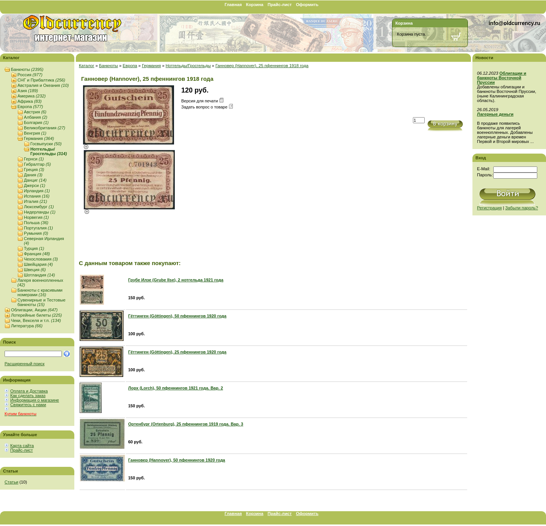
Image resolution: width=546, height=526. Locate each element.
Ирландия (37, 190)
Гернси (34, 159)
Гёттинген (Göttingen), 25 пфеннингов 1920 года (177, 352)
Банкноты (27, 69)
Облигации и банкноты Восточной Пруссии (501, 78)
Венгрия (35, 133)
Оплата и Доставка (29, 391)
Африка (29, 101)
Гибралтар (37, 164)
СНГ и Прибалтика (41, 80)
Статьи (11, 482)
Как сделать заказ (28, 395)
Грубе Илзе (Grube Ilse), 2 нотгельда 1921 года (175, 280)
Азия (27, 90)
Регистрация (489, 208)
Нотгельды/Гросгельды (48, 151)
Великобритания (44, 128)
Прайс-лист (280, 4)
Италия (35, 201)
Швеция (35, 269)
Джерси (34, 185)
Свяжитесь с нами (28, 404)
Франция (37, 253)
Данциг (35, 180)
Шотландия (39, 275)
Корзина (255, 4)
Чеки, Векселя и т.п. (36, 320)
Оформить (307, 4)
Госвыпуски (45, 143)
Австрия (35, 112)
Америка (31, 96)
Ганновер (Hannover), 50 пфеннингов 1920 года (176, 460)
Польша (36, 222)
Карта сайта (22, 445)
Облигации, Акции (34, 310)
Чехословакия (41, 259)
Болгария (36, 122)
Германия (39, 138)
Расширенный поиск (24, 363)
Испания (36, 196)
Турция (34, 248)
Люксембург (39, 206)
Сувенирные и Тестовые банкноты (41, 302)
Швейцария (38, 264)
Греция (34, 169)
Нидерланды (39, 212)
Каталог (86, 65)
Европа (30, 106)
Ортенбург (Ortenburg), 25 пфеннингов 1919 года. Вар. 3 (185, 424)
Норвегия (36, 217)
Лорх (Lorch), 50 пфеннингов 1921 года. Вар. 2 (175, 388)
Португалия (38, 228)
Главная (233, 4)
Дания (33, 175)
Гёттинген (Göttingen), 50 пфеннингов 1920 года (177, 316)
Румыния (36, 233)
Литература (26, 325)
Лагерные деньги (495, 114)
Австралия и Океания (43, 85)
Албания (35, 117)
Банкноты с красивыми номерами (40, 292)
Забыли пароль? (521, 208)
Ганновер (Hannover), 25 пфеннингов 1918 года (261, 65)
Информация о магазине (34, 400)
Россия (29, 74)
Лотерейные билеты (36, 315)
